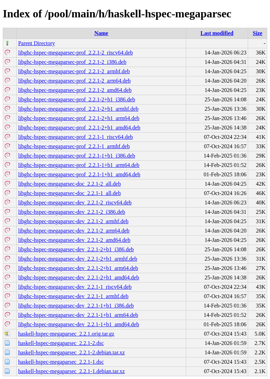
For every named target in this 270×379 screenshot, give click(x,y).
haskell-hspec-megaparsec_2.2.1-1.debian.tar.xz (71, 371)
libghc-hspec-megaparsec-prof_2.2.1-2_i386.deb (72, 62)
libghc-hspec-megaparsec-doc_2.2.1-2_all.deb (69, 184)
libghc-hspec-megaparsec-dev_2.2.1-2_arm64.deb (73, 231)
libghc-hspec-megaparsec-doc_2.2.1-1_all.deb (69, 193)
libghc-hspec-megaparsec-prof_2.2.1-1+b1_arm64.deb (78, 165)
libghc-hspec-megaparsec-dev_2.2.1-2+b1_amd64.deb (78, 277)
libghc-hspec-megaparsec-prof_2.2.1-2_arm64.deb (74, 81)
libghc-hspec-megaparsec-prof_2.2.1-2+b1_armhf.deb (78, 109)
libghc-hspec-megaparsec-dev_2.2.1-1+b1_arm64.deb (78, 315)
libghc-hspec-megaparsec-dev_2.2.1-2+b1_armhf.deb (77, 259)
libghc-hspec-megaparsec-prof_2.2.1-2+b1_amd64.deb (79, 127)
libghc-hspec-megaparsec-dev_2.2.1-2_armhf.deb (73, 221)
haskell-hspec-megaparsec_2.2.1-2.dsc (61, 343)
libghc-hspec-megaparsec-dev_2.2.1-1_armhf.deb (73, 296)
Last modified (217, 33)
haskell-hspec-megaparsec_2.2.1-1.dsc (61, 362)
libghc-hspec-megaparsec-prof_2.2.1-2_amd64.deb (75, 90)
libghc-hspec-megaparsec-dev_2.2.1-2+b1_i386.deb (76, 249)
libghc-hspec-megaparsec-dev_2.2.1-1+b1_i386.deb (76, 306)
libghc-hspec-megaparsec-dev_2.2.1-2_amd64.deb (74, 240)
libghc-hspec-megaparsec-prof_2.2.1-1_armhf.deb (74, 146)
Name (101, 33)
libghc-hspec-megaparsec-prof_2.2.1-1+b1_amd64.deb (79, 174)
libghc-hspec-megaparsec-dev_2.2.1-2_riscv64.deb (75, 202)
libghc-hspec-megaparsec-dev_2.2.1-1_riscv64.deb (75, 287)
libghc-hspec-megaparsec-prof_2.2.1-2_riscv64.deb (75, 53)
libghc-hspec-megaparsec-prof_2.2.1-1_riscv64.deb (75, 137)
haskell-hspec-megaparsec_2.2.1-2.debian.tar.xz (71, 352)
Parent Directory (36, 43)
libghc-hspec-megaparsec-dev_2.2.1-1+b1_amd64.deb (78, 324)
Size (257, 33)
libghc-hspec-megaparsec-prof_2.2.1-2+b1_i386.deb (76, 99)
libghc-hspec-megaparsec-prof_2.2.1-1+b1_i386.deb (76, 156)
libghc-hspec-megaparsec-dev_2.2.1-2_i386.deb (71, 212)
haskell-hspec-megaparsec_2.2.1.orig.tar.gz (66, 334)
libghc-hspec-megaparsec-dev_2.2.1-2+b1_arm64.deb (78, 268)
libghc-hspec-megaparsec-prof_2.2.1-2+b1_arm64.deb (78, 118)
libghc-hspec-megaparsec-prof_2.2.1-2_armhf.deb (74, 71)
